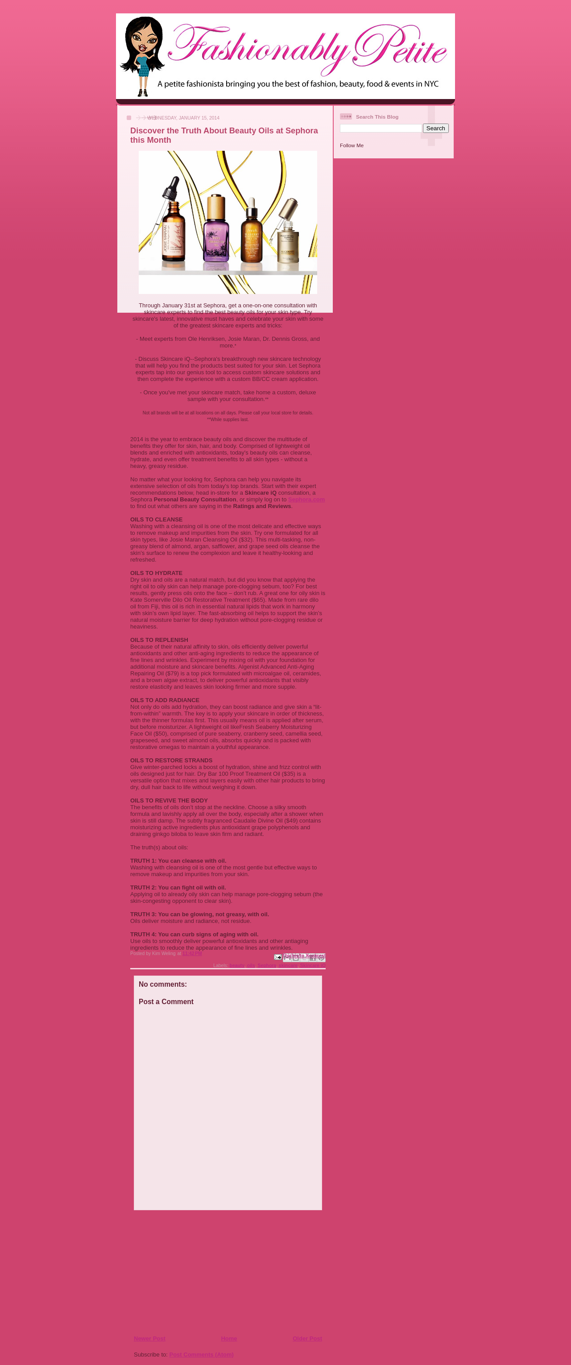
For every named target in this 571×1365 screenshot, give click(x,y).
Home (229, 1338)
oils (251, 965)
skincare (288, 965)
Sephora (267, 965)
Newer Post (150, 1338)
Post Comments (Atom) (202, 1354)
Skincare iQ (313, 965)
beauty (237, 965)
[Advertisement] (188, 1272)
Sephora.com (306, 499)
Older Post (307, 1338)
